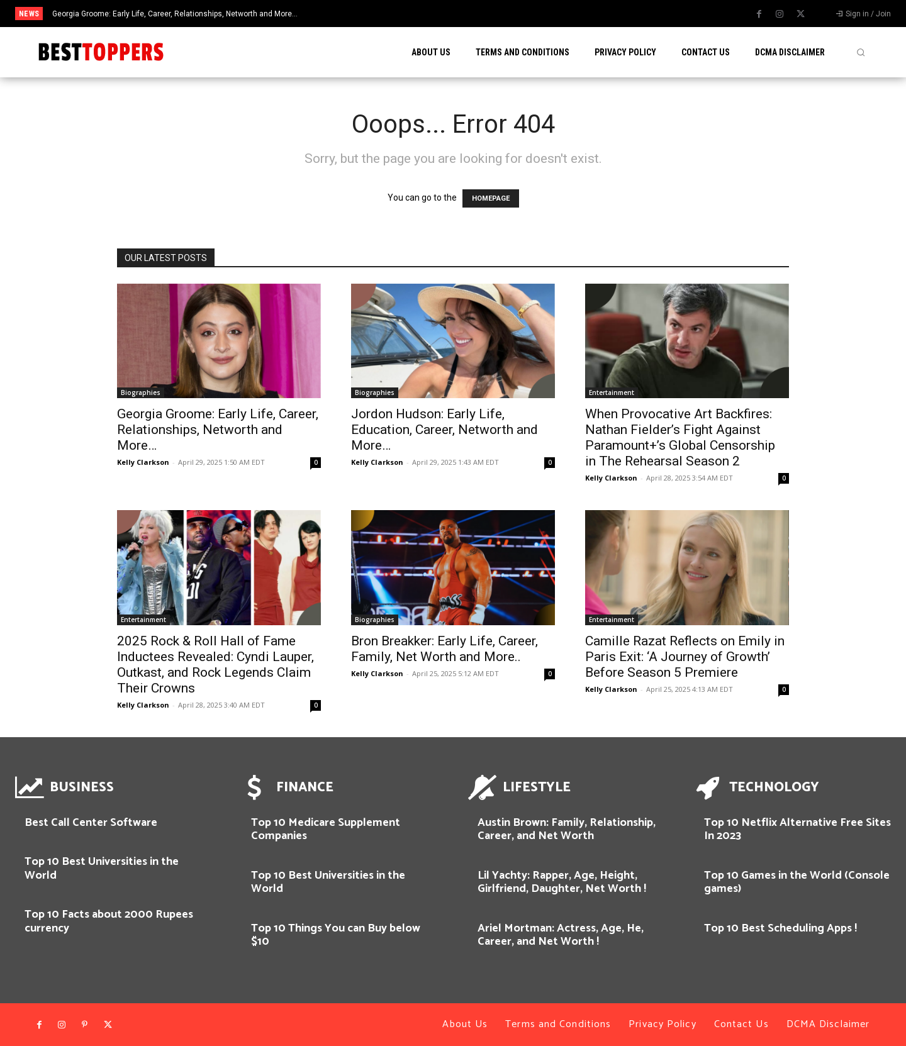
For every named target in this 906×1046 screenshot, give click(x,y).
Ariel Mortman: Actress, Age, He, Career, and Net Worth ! (561, 935)
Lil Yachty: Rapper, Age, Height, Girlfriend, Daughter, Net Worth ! (562, 882)
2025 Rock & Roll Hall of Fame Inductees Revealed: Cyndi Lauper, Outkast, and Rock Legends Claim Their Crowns (215, 664)
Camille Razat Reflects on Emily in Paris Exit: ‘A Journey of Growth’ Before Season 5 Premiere (685, 656)
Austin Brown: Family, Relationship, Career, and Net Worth (567, 829)
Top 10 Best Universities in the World (102, 868)
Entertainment (611, 392)
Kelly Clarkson (143, 462)
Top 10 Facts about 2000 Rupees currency (109, 921)
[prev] (485, 13)
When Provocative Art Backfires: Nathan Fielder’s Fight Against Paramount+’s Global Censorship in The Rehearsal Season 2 (680, 437)
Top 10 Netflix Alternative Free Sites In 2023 (797, 829)
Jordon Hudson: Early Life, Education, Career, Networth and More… (444, 429)
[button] (860, 52)
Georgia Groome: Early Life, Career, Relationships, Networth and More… (175, 13)
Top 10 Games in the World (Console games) (797, 882)
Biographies (140, 392)
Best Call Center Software (91, 822)
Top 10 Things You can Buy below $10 (335, 935)
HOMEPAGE (491, 198)
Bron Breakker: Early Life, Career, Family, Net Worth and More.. (444, 648)
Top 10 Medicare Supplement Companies (325, 829)
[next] (505, 13)
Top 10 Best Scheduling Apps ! (780, 928)
